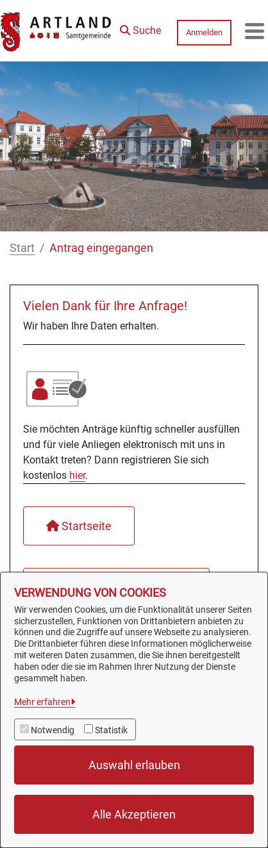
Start (22, 247)
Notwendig (52, 730)
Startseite (79, 526)
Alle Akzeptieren (134, 814)
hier (77, 475)
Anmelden (204, 32)
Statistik (111, 730)
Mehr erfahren (42, 702)
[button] (140, 27)
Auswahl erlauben (134, 765)
